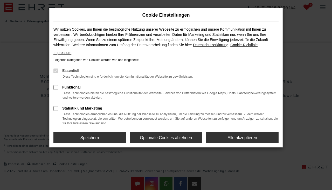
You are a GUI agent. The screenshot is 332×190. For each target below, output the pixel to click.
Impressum (62, 53)
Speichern (89, 137)
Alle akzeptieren (242, 137)
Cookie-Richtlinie (244, 45)
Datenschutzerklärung (210, 45)
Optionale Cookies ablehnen (166, 137)
